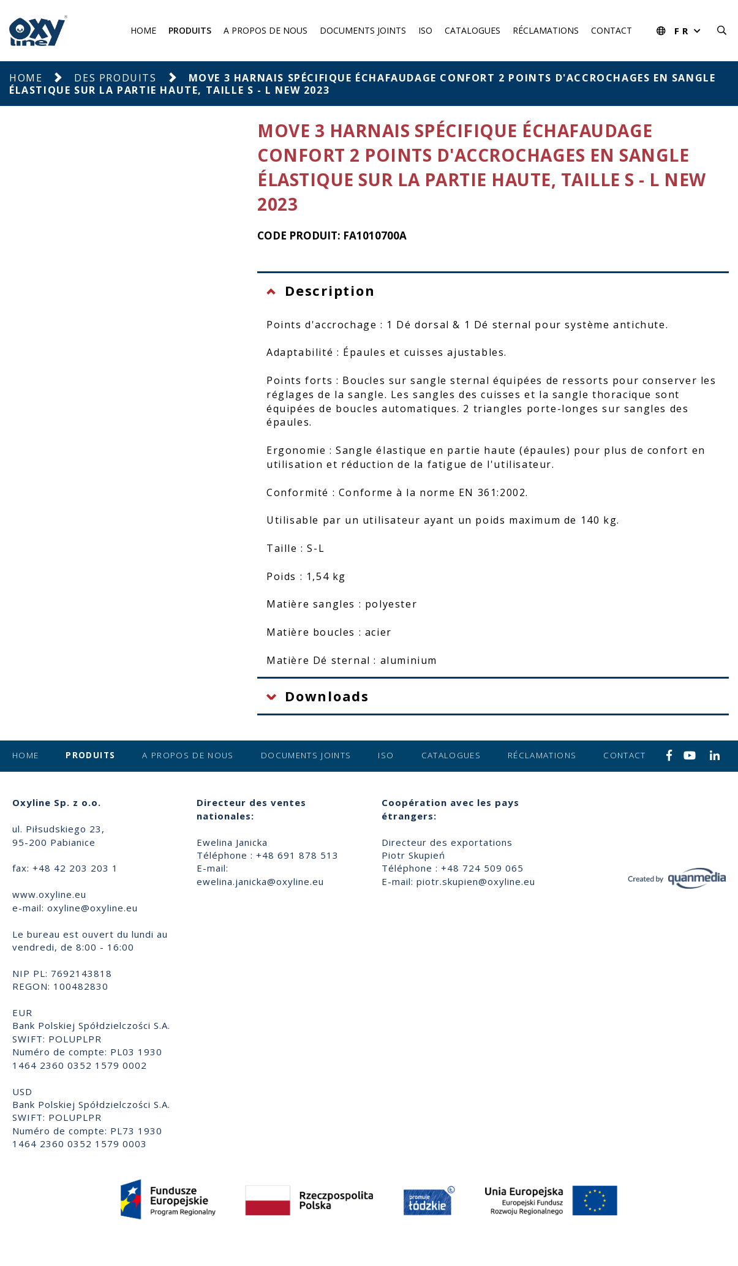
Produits (189, 30)
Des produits (115, 78)
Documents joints (363, 30)
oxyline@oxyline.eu (92, 908)
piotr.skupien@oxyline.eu (475, 881)
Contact (611, 30)
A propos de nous (265, 30)
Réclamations (546, 30)
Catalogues (472, 30)
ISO (425, 30)
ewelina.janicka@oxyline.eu (260, 881)
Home (143, 30)
